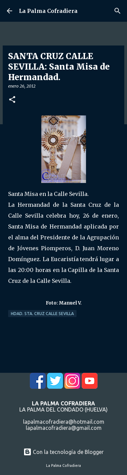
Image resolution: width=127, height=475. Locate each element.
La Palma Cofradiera (48, 10)
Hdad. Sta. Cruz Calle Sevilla (42, 313)
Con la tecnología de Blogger (63, 452)
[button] (12, 100)
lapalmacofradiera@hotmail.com (63, 422)
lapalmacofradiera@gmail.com (64, 428)
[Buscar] (117, 11)
